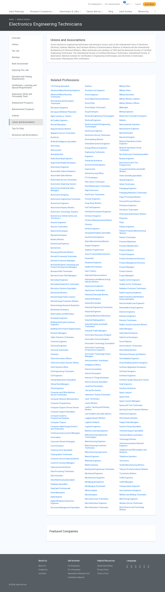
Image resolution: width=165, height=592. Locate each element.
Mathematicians (91, 465)
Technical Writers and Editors (131, 435)
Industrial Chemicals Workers (96, 295)
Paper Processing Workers (130, 197)
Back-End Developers (59, 231)
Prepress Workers (126, 250)
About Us (42, 566)
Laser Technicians (92, 399)
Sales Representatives (128, 333)
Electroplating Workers (94, 139)
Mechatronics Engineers (95, 478)
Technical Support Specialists (131, 431)
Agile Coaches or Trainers (61, 116)
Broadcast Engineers (59, 318)
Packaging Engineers (127, 188)
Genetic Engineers (92, 229)
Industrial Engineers (93, 312)
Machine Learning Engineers (96, 431)
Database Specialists (59, 484)
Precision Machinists (127, 242)
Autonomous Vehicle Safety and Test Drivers (64, 217)
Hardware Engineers (93, 263)
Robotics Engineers (127, 312)
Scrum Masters (125, 341)
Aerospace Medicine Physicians (63, 112)
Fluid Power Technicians (94, 195)
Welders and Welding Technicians (132, 495)
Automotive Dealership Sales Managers (62, 189)
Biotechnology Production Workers (65, 301)
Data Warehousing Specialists (63, 480)
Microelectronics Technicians (96, 499)
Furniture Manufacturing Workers (98, 220)
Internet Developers (93, 373)
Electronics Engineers (93, 131)
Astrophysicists (57, 154)
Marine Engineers (92, 456)
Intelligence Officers (93, 365)
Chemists (54, 354)
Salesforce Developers (128, 337)
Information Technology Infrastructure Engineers (95, 349)
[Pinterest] (145, 567)
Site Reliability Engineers (129, 358)
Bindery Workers (57, 239)
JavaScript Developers (94, 386)
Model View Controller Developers (133, 116)
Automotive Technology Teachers (64, 212)
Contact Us (42, 570)
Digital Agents (56, 497)
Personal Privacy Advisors (129, 201)
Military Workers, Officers (129, 103)
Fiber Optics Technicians (95, 182)
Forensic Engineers (92, 199)
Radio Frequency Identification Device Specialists (131, 298)
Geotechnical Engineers (94, 237)
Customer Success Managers (63, 463)
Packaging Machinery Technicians (133, 193)
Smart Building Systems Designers (133, 363)
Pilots (121, 222)
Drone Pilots (90, 103)
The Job (15, 51)
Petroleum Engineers (128, 205)
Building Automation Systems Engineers (63, 323)
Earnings (16, 57)
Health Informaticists (93, 267)
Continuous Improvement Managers (65, 433)
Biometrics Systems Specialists (63, 288)
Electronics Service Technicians (97, 135)
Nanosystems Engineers (129, 129)
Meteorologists (91, 490)
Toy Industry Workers (127, 473)
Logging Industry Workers (95, 418)
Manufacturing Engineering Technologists (96, 436)
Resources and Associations (25, 135)
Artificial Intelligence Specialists (63, 142)
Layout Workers (91, 403)
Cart (128, 4)
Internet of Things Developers (97, 378)
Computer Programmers (61, 403)
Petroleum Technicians (128, 210)
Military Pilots (124, 86)
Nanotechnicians (126, 133)
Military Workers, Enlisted (129, 99)
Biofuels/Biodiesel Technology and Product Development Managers (65, 266)
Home (11, 19)
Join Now (149, 4)
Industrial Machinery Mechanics (97, 316)
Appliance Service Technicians (63, 133)
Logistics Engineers (93, 426)
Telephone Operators (128, 456)
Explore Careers (23, 19)
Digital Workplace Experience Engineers (62, 502)
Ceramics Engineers (59, 341)
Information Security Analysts (97, 339)
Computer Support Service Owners (65, 407)
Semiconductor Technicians (130, 346)
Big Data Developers (59, 235)
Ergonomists (90, 169)
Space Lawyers (125, 393)
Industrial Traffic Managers (96, 331)
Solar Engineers (125, 384)
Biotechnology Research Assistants (65, 305)
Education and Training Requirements (22, 77)
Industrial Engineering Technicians (99, 307)
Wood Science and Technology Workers (131, 508)
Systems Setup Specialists (130, 426)
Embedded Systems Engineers (97, 144)
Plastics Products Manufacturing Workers (132, 232)
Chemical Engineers (59, 346)
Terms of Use (102, 573)
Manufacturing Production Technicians (95, 447)
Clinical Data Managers (60, 384)
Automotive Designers (60, 195)
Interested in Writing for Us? (79, 573)
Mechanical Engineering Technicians (99, 469)
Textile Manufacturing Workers (131, 465)
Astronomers (56, 150)
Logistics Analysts (92, 422)
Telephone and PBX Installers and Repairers (133, 451)
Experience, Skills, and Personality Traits (22, 95)
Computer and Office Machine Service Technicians (63, 393)
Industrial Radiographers (95, 320)
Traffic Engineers (126, 478)
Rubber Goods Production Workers (133, 325)
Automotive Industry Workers (62, 208)
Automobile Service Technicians (64, 180)
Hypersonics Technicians (95, 290)
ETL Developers (91, 178)
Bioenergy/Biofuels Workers (62, 252)
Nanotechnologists (127, 137)
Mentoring (143, 11)
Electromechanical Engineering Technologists (97, 125)
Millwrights (123, 107)
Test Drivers (124, 461)
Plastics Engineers (126, 227)
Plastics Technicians (127, 237)
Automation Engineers (60, 167)
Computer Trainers (58, 422)
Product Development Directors (132, 259)
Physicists (123, 218)
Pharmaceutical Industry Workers (132, 214)
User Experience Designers (130, 490)
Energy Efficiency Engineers (96, 148)
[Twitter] (137, 567)
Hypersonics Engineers (94, 286)
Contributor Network (76, 577)
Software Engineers (127, 376)
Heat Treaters (90, 271)
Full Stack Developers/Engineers (98, 212)
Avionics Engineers (58, 222)
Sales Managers (126, 329)
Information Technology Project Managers (98, 355)
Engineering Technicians (95, 152)
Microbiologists (91, 495)
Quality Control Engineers (129, 280)
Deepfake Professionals (60, 488)
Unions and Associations (23, 122)
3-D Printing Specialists (60, 86)
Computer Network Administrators (65, 399)
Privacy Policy (103, 570)
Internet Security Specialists (96, 382)
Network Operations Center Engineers (130, 142)
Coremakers (56, 437)
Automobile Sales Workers (61, 175)
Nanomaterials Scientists (129, 124)
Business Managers (59, 333)
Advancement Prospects (23, 109)
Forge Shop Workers (93, 203)
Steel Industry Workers (128, 418)
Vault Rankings (16, 11)
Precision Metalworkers (128, 246)
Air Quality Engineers (59, 120)
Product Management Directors (132, 263)
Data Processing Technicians (62, 471)
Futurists (88, 224)
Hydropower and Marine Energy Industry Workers (97, 280)
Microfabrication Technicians (96, 507)
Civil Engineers (56, 376)
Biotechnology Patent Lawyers (63, 297)
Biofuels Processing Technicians (64, 256)
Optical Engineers (126, 180)
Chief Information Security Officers (65, 363)
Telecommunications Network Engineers (131, 444)
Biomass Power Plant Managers (64, 276)
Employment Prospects (22, 103)
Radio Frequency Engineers (130, 293)
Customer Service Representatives (65, 459)
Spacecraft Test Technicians (131, 405)
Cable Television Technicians (62, 337)
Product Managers (126, 267)
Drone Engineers (91, 95)
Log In (138, 4)
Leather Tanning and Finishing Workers (97, 408)
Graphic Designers (92, 246)
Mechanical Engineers (94, 473)
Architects (55, 137)
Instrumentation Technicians (96, 361)
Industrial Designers (93, 299)
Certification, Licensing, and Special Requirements (24, 86)
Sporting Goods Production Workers (133, 410)
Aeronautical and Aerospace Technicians (62, 102)
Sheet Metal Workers (127, 350)
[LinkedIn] (132, 567)
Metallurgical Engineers (94, 482)
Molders (122, 120)
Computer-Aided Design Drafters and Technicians (64, 427)
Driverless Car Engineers (95, 90)
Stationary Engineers (127, 414)
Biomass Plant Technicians (61, 271)
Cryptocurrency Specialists (61, 450)
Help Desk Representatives (96, 275)
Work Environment (20, 63)
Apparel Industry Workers (61, 129)
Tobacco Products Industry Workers (133, 469)
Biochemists (56, 248)
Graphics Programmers (94, 250)
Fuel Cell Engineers (92, 207)
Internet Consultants (93, 369)
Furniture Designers (93, 216)
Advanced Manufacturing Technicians (61, 95)
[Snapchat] (149, 567)
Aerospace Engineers (59, 108)
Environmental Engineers (95, 165)
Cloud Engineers (57, 388)
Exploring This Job (20, 70)
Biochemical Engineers (60, 244)
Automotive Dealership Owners (63, 184)
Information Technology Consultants (100, 343)
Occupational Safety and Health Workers (132, 170)
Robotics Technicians (128, 320)
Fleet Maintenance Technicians (97, 186)
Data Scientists (57, 476)
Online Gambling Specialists (130, 176)
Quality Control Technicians (130, 284)
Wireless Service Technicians (131, 503)
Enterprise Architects (93, 161)
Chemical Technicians (59, 350)
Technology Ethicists (127, 439)
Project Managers (126, 276)
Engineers (89, 156)
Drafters (88, 86)
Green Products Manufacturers (97, 254)
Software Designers (127, 371)
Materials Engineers (93, 461)
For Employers (95, 4)
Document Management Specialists (65, 507)
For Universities (112, 4)
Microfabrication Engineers (96, 503)
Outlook (15, 115)
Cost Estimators (57, 446)
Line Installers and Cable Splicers (98, 414)
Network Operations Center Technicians (130, 149)
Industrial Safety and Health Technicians (96, 325)
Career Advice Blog (104, 566)
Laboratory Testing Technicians (97, 395)
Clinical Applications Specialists (63, 380)
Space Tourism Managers (129, 401)
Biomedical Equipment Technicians (65, 284)
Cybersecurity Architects (61, 467)
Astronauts (55, 146)
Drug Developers (91, 112)
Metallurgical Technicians (95, 486)
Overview (16, 38)
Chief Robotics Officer (59, 367)
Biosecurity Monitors (59, 293)
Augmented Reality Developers (63, 163)
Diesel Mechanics (58, 493)
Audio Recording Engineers (62, 159)
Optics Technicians (127, 184)
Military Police (125, 90)
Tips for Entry (18, 128)
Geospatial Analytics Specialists (98, 233)
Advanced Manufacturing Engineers (65, 90)
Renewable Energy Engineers (131, 308)
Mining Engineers (126, 112)
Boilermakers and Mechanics (62, 314)
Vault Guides (125, 11)
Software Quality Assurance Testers (134, 380)
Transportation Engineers (129, 486)
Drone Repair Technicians (95, 107)
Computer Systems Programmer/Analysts (60, 417)
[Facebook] (128, 567)
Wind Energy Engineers (128, 499)
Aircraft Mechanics (58, 125)
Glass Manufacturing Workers (97, 241)
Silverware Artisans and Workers (132, 354)
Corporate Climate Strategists (63, 442)
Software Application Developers (132, 367)
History (15, 44)
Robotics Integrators (127, 316)
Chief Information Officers (61, 358)
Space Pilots (124, 397)
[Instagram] (141, 567)
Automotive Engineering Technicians (65, 199)
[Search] (155, 11)
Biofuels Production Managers (63, 261)
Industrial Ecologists (93, 303)
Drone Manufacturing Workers (97, 99)
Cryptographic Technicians (61, 454)
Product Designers (126, 254)
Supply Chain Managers (129, 422)
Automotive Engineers (60, 203)
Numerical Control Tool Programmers (128, 164)
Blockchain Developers (60, 310)
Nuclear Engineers (126, 159)
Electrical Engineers (93, 120)
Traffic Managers (126, 482)
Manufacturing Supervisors (96, 452)
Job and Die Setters (93, 390)
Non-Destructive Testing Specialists (133, 154)
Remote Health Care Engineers (131, 303)
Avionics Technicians (59, 227)
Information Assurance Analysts (98, 335)
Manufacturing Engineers (95, 441)
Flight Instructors (91, 190)
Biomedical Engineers (59, 280)
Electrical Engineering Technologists (99, 116)
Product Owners (126, 271)
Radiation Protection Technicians (132, 288)
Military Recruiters (126, 95)
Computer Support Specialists (63, 412)
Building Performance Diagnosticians (66, 329)
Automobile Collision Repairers (63, 171)
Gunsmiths (89, 258)
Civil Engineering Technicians (62, 371)
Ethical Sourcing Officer (94, 173)
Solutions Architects (127, 388)
